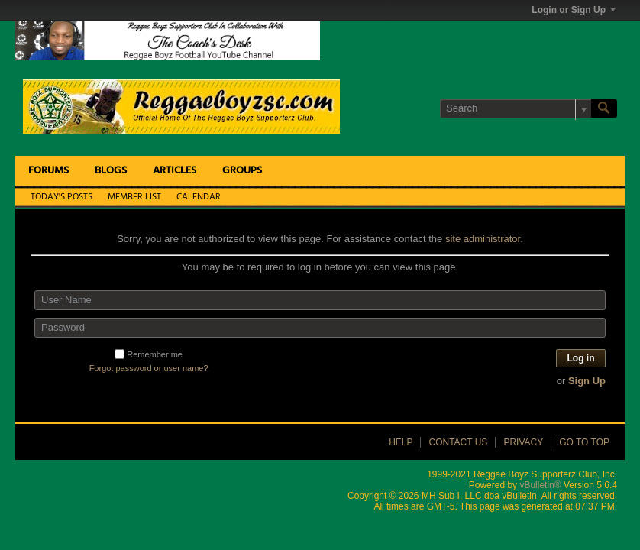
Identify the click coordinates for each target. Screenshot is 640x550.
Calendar (198, 197)
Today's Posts (61, 197)
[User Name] (320, 300)
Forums (48, 171)
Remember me (149, 354)
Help (400, 442)
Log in (581, 358)
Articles (174, 171)
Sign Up (587, 381)
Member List (134, 197)
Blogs (111, 171)
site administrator (482, 238)
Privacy (523, 442)
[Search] (515, 108)
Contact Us (457, 442)
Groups (242, 171)
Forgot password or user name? (148, 368)
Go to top (584, 442)
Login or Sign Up (574, 10)
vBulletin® (540, 485)
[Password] (320, 328)
